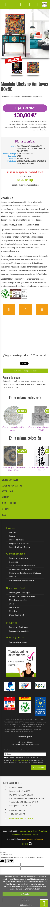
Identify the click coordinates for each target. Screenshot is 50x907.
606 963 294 (25, 180)
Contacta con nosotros (19, 558)
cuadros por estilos (12, 485)
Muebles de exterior (18, 600)
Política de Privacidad (20, 760)
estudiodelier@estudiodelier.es (21, 818)
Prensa (12, 536)
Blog (4, 514)
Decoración (14, 607)
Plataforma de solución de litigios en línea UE (25, 575)
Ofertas (5, 509)
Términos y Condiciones (28, 831)
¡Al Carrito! (25, 108)
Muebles (13, 611)
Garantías (13, 562)
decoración (7, 491)
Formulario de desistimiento (21, 580)
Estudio (12, 532)
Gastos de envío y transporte (22, 565)
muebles (5, 497)
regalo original (9, 503)
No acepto (25, 900)
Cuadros (13, 604)
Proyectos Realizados (19, 627)
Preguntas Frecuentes (19, 543)
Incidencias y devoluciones (21, 569)
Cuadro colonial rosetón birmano (13, 428)
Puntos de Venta (16, 539)
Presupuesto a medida (19, 631)
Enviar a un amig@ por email (25, 371)
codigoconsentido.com (25, 839)
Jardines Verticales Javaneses (22, 596)
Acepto (25, 894)
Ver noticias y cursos (18, 642)
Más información (25, 905)
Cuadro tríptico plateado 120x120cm (13, 469)
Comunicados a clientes (19, 547)
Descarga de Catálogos (19, 592)
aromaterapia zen (10, 479)
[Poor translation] (9, 861)
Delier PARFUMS (16, 615)
